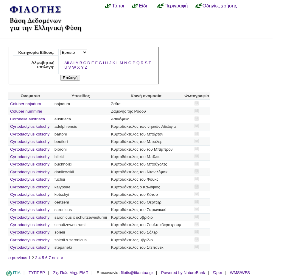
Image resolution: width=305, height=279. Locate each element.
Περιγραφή (176, 5)
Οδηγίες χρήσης (220, 5)
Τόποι (118, 5)
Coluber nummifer (26, 111)
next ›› (58, 258)
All (66, 63)
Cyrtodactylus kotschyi (30, 126)
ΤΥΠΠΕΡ (37, 272)
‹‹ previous (17, 258)
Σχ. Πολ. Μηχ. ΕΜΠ (70, 272)
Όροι (217, 272)
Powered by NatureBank (183, 272)
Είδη (144, 5)
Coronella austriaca (27, 119)
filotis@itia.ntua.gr (137, 272)
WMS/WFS (240, 272)
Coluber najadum (25, 104)
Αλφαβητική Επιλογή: (43, 64)
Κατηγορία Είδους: (36, 52)
